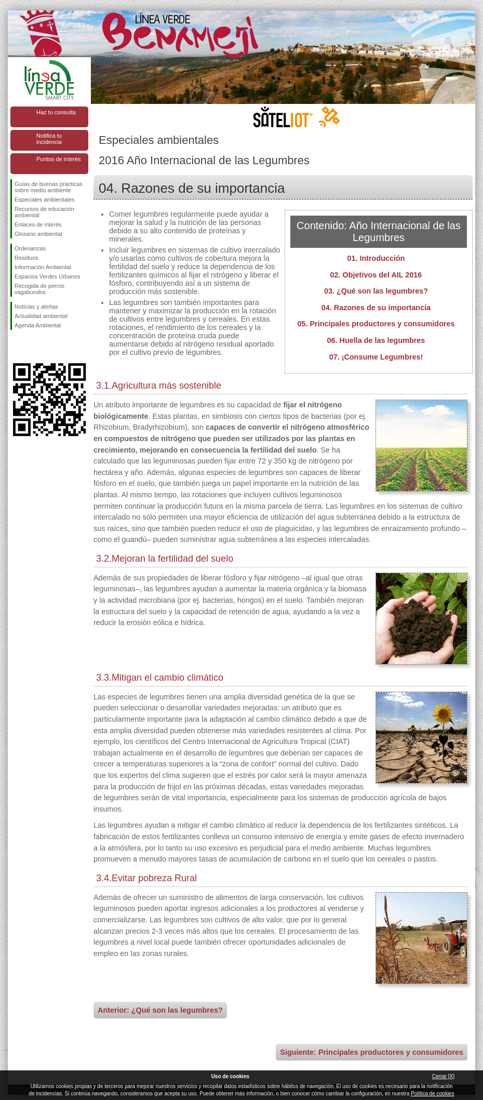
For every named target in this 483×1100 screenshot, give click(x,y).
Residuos (26, 258)
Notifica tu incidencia (49, 138)
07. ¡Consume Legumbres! (376, 357)
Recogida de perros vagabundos (39, 289)
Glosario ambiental (38, 234)
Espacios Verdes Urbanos (48, 276)
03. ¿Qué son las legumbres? (376, 291)
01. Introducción (376, 258)
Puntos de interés (58, 159)
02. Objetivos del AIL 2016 (376, 275)
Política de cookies (432, 1093)
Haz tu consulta (56, 112)
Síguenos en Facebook (16, 346)
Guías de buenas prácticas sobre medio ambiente (49, 187)
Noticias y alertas (36, 306)
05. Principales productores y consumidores (375, 324)
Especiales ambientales (45, 199)
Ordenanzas (30, 248)
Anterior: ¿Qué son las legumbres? (160, 1010)
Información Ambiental (43, 267)
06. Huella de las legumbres (376, 340)
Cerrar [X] (443, 1076)
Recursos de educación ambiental (44, 212)
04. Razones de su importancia (376, 307)
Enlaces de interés (38, 224)
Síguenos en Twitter (34, 346)
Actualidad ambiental (41, 316)
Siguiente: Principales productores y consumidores (371, 1052)
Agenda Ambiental (38, 325)
